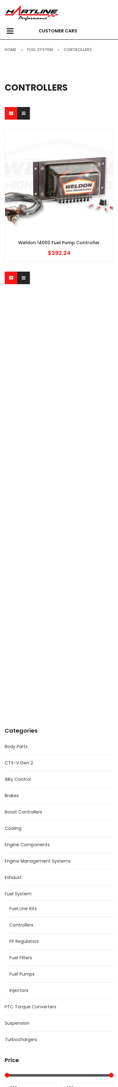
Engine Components (27, 845)
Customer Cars (58, 31)
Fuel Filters (20, 958)
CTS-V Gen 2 (19, 763)
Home (10, 49)
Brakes (12, 795)
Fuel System (40, 49)
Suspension (17, 1023)
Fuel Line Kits (23, 908)
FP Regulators (24, 941)
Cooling (13, 828)
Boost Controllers (23, 812)
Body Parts (16, 746)
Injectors (18, 990)
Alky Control (18, 779)
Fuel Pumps (22, 974)
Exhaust (13, 877)
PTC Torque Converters (30, 1007)
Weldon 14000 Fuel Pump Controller (59, 242)
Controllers (21, 925)
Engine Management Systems (38, 861)
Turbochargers (21, 1039)
